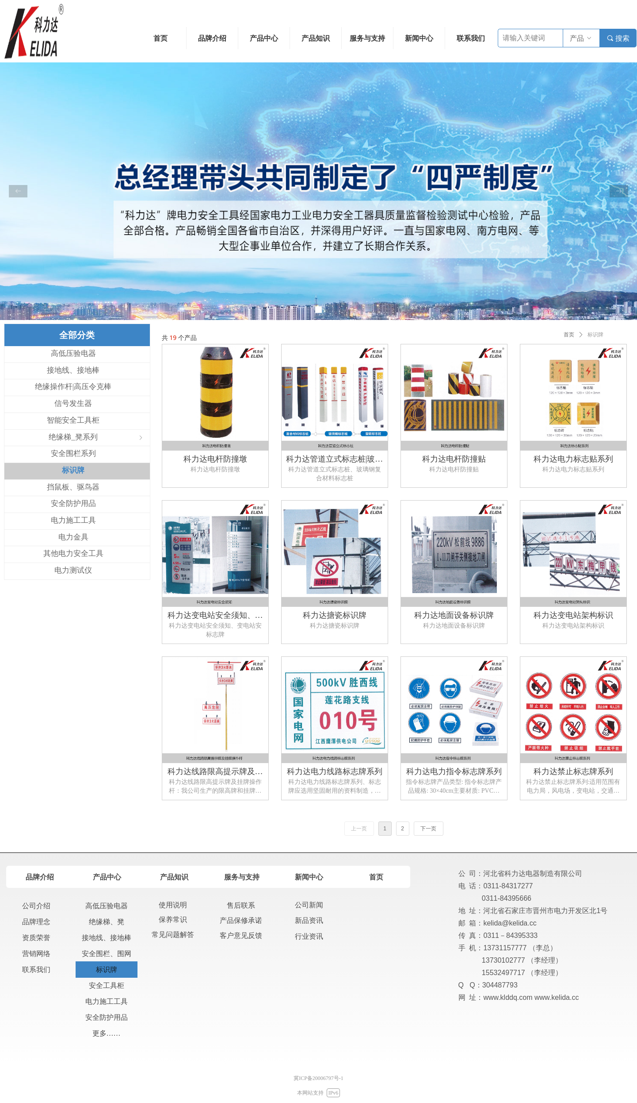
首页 (569, 335)
